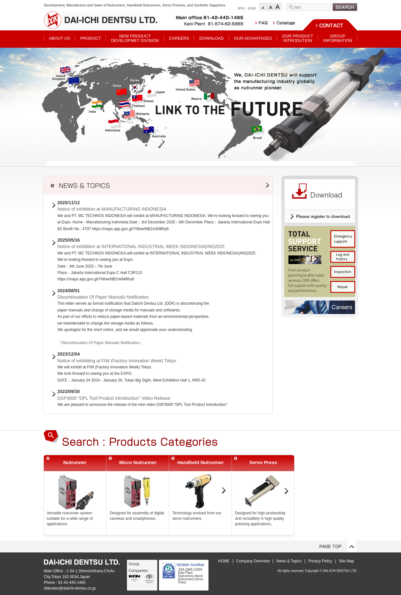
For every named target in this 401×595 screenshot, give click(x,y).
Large (277, 7)
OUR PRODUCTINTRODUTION (297, 38)
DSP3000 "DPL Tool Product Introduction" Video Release (114, 398)
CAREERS (179, 38)
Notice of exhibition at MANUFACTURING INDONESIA (112, 209)
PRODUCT (90, 38)
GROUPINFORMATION (337, 38)
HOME (224, 561)
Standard (270, 7)
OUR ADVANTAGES (253, 38)
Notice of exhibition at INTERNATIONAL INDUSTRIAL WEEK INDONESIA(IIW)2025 (141, 246)
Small (263, 7)
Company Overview (253, 561)
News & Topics (288, 561)
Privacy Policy (320, 561)
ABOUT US (59, 38)
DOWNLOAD (211, 38)
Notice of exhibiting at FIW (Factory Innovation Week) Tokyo (117, 360)
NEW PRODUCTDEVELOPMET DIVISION (135, 38)
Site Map (346, 561)
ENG (252, 8)
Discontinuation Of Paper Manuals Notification (103, 297)
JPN (240, 8)
